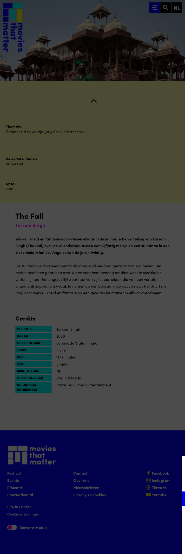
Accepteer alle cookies (144, 531)
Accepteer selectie (144, 545)
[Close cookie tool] (177, 464)
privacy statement (124, 483)
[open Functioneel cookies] (177, 499)
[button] (139, 498)
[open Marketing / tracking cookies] (177, 513)
